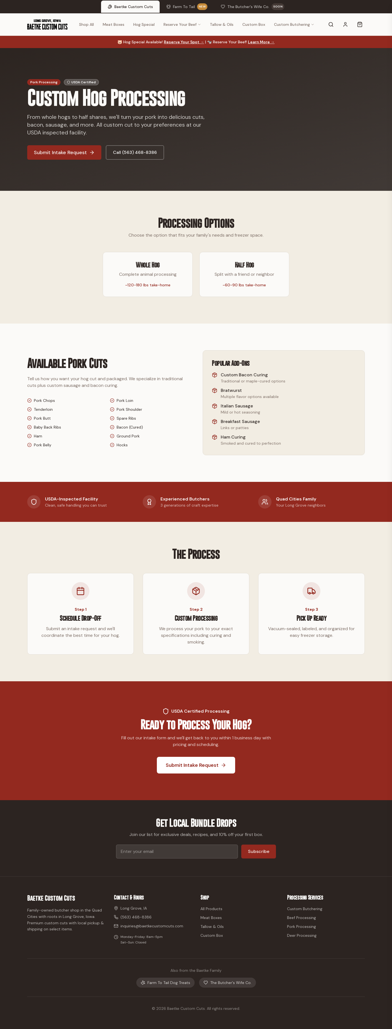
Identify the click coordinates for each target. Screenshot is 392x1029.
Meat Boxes (113, 24)
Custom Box (253, 24)
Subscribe (258, 851)
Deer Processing (301, 935)
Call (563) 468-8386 (135, 152)
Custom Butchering (294, 24)
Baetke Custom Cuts (51, 898)
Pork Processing (301, 926)
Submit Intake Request (64, 152)
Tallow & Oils (221, 24)
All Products (211, 908)
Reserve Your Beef (182, 24)
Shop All (86, 24)
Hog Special (144, 24)
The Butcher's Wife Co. (227, 982)
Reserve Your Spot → (184, 41)
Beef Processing (301, 917)
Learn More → (261, 41)
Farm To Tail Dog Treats (165, 982)
